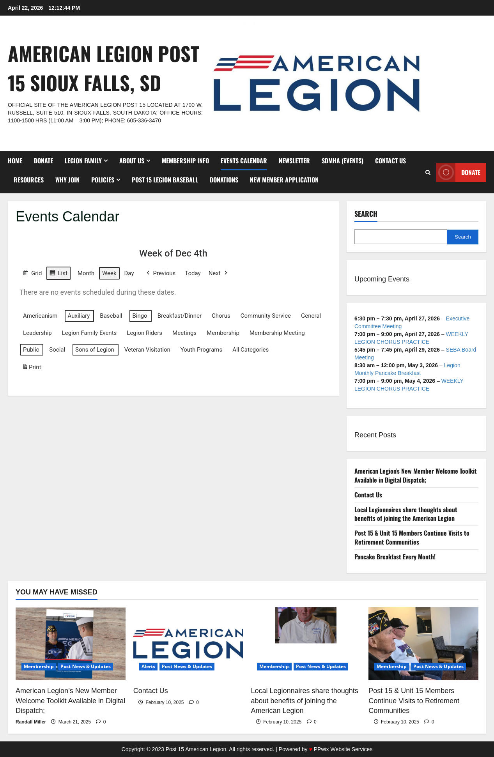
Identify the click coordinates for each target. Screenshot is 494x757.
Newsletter (294, 160)
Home (15, 160)
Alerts (149, 666)
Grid (32, 274)
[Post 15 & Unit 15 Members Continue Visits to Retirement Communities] (423, 644)
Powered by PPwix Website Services (326, 749)
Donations (224, 179)
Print (31, 368)
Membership (39, 666)
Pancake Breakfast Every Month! (395, 556)
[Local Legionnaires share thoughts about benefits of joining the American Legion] (306, 644)
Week (109, 272)
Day (129, 272)
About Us (131, 160)
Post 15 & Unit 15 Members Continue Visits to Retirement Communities (411, 537)
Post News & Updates (85, 666)
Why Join (67, 179)
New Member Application (284, 179)
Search (365, 214)
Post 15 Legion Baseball (165, 179)
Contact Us (390, 160)
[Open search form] (427, 172)
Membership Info (185, 160)
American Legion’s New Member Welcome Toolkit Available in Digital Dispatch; (415, 475)
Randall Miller (31, 722)
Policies (102, 179)
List (58, 274)
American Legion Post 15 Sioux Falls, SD (103, 68)
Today (192, 272)
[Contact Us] (188, 644)
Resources (29, 179)
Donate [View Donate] (458, 172)
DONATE (43, 160)
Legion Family (83, 160)
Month (86, 272)
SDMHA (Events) (342, 160)
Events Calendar (244, 160)
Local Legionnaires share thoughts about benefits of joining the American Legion (405, 514)
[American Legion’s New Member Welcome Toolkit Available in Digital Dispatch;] (71, 644)
